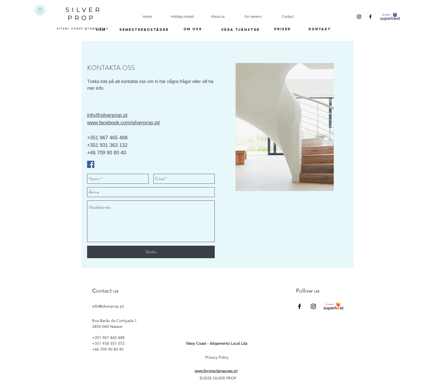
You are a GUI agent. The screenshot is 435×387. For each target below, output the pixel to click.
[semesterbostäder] (144, 29)
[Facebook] (370, 16)
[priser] (282, 29)
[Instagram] (359, 16)
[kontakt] (319, 29)
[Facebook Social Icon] (90, 164)
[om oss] (192, 29)
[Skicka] (151, 252)
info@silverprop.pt (108, 306)
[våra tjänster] (240, 29)
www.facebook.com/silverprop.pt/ (123, 122)
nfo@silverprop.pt (107, 115)
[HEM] (101, 29)
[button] (252, 16)
